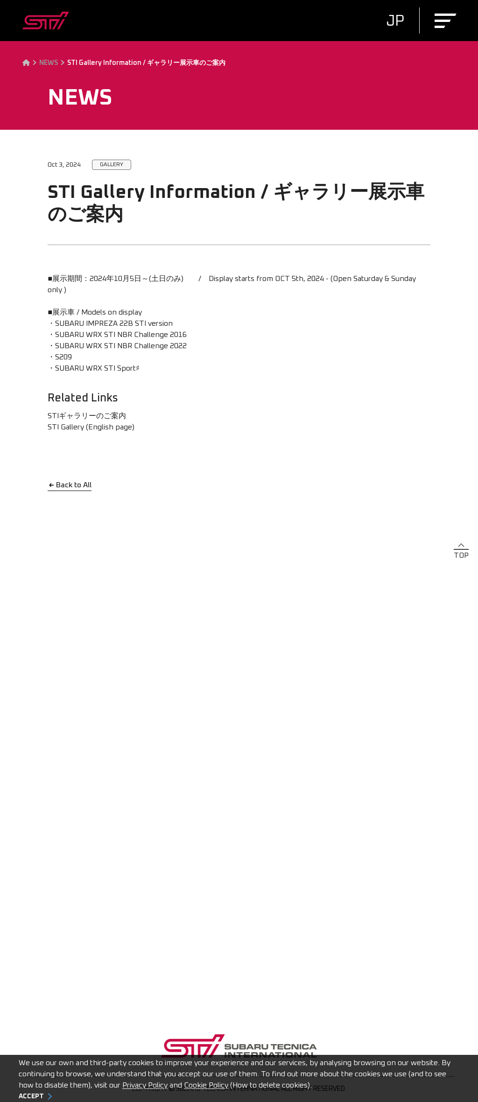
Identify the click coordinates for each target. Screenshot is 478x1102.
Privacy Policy (145, 1085)
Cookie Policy (206, 1085)
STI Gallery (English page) (91, 427)
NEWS (48, 63)
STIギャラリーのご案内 (87, 416)
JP (395, 21)
